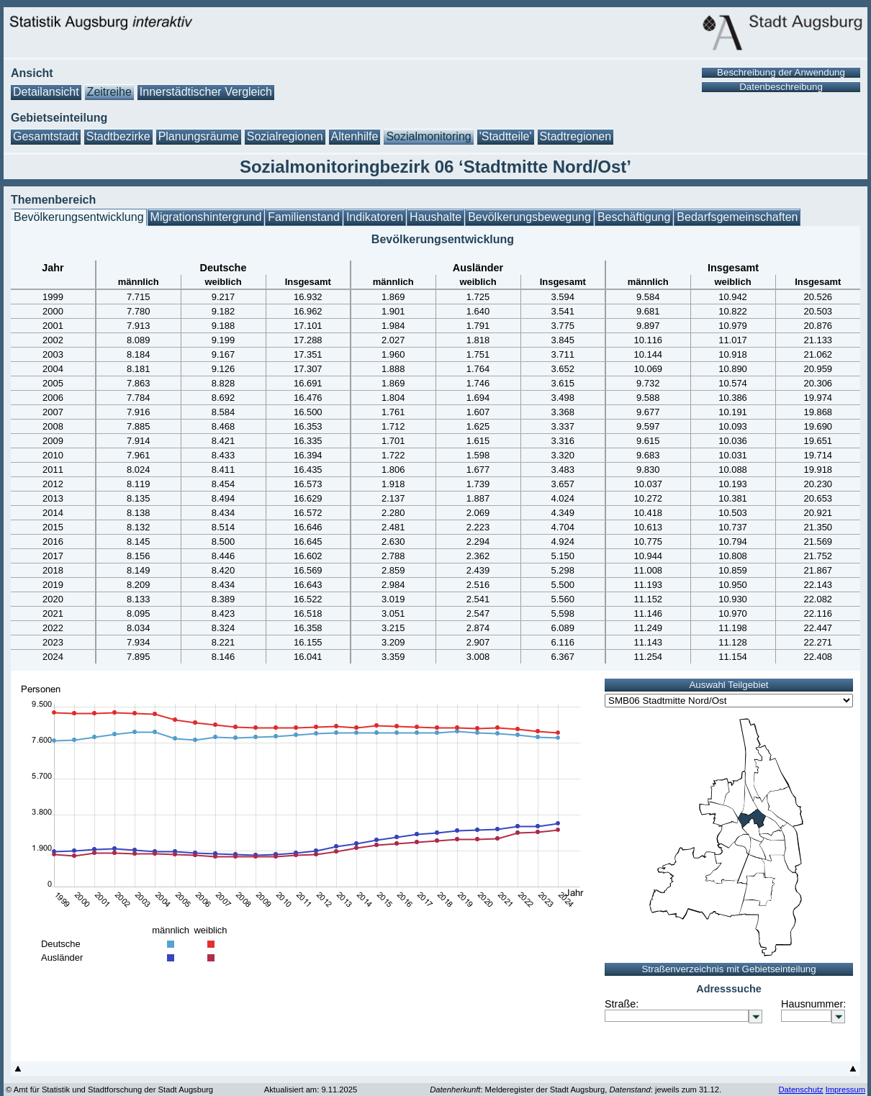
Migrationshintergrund (206, 217)
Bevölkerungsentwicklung (79, 217)
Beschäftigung (633, 217)
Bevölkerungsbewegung (529, 217)
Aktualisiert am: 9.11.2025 (310, 1089)
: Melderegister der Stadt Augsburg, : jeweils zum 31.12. (575, 1089)
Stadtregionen (576, 136)
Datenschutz (800, 1089)
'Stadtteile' (505, 136)
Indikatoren (374, 217)
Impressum (845, 1089)
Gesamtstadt (45, 136)
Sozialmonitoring (428, 136)
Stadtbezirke (118, 136)
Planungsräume (198, 136)
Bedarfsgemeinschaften (737, 217)
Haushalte (435, 217)
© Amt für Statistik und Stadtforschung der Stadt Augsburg (109, 1089)
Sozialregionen (285, 136)
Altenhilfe (355, 136)
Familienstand (304, 217)
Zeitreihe (109, 92)
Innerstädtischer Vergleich (206, 92)
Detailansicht (46, 92)
